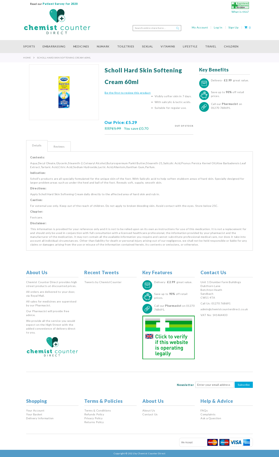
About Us (148, 410)
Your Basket (34, 414)
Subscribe (244, 384)
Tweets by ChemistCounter (103, 282)
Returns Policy (94, 422)
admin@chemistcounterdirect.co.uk (224, 309)
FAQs (204, 410)
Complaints (208, 414)
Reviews (59, 146)
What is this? (240, 11)
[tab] (37, 146)
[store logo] (57, 21)
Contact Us (150, 414)
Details (37, 145)
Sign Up (233, 27)
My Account (200, 27)
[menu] (139, 46)
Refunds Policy (94, 414)
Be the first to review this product (128, 92)
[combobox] (157, 28)
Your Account (35, 410)
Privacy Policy (93, 418)
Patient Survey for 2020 (60, 3)
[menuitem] (31, 46)
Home (27, 57)
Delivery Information (40, 418)
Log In (218, 27)
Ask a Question (211, 418)
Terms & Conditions (97, 410)
